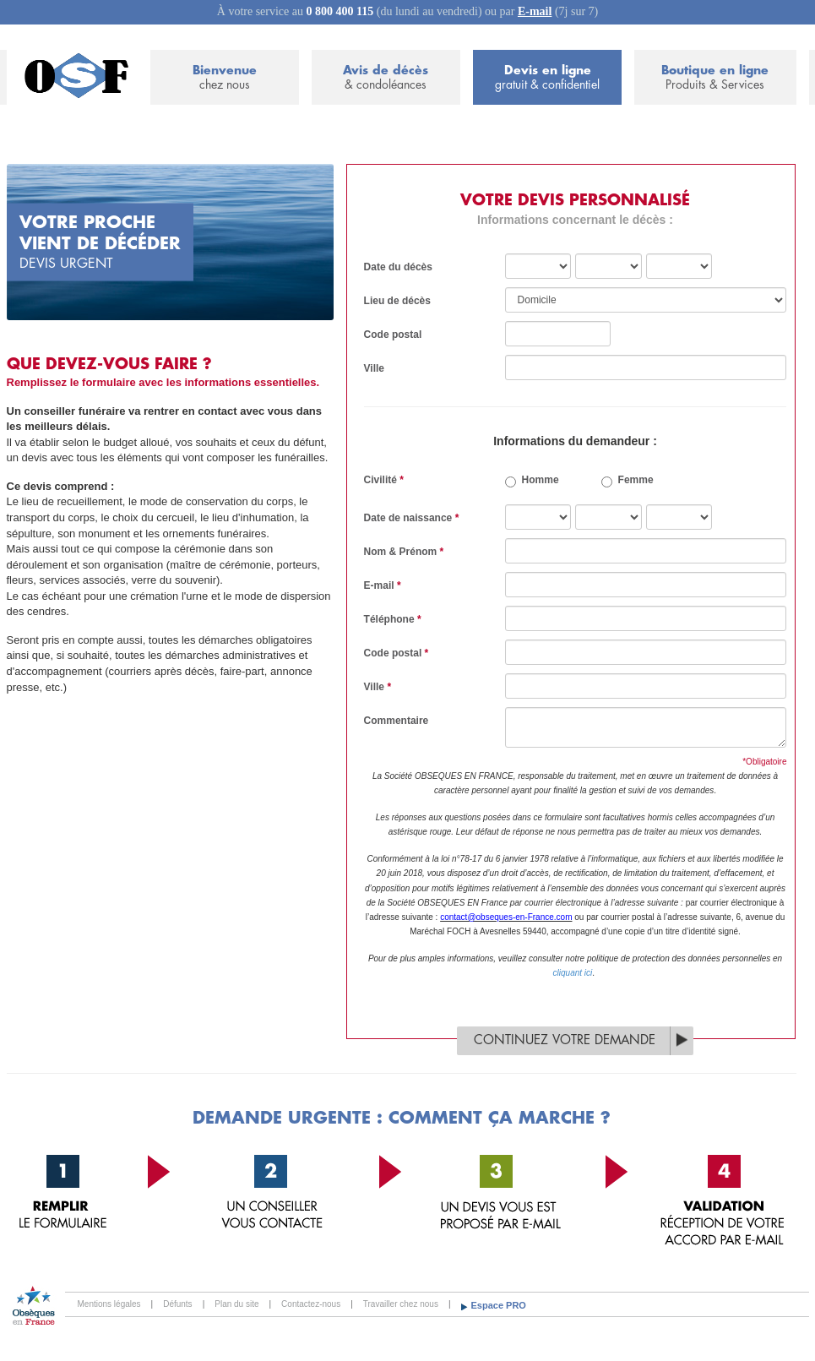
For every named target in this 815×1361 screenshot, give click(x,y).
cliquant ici (573, 972)
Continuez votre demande (564, 1040)
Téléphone (392, 619)
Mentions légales (109, 1304)
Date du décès (398, 267)
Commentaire (396, 721)
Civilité (384, 480)
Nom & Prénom (404, 552)
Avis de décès (386, 78)
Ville (374, 368)
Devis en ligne (547, 78)
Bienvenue (224, 78)
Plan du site (236, 1304)
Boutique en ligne (715, 78)
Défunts (177, 1304)
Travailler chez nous (400, 1304)
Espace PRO (498, 1305)
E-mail (534, 11)
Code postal (393, 334)
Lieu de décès (397, 301)
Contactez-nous (310, 1304)
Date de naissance (411, 518)
